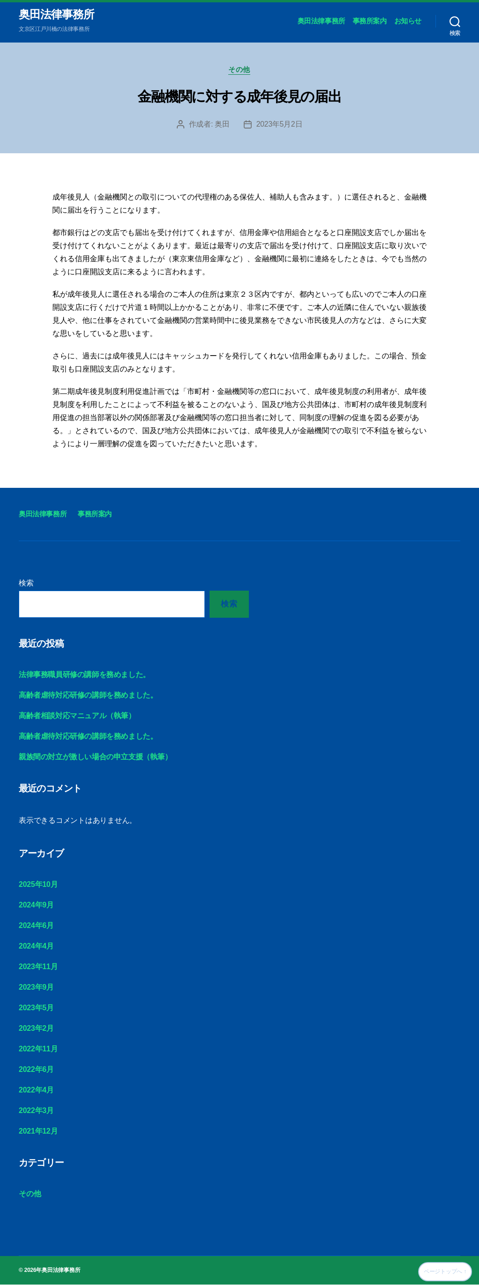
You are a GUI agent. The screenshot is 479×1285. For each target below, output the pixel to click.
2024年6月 (36, 926)
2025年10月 (38, 885)
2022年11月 (38, 1049)
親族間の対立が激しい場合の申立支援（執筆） (95, 757)
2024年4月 (36, 946)
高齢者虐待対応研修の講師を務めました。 (88, 696)
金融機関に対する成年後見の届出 (239, 97)
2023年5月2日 (279, 124)
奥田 (222, 124)
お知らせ (407, 21)
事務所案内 (370, 21)
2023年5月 (36, 1008)
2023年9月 (36, 988)
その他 (240, 70)
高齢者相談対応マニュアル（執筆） (77, 716)
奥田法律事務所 (56, 15)
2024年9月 (36, 905)
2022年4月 (36, 1090)
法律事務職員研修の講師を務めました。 (84, 675)
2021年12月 (38, 1131)
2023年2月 (36, 1029)
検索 (26, 583)
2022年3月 (36, 1111)
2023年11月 (38, 967)
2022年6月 (36, 1070)
